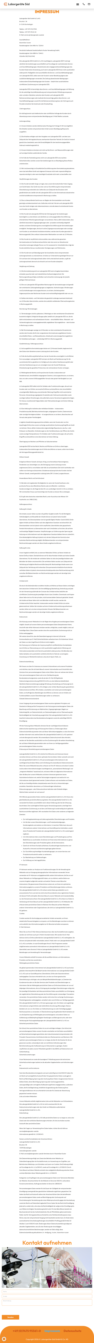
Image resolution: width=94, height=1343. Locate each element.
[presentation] (16, 1310)
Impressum (52, 1331)
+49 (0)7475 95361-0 (27, 1331)
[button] (78, 4)
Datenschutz (72, 1331)
